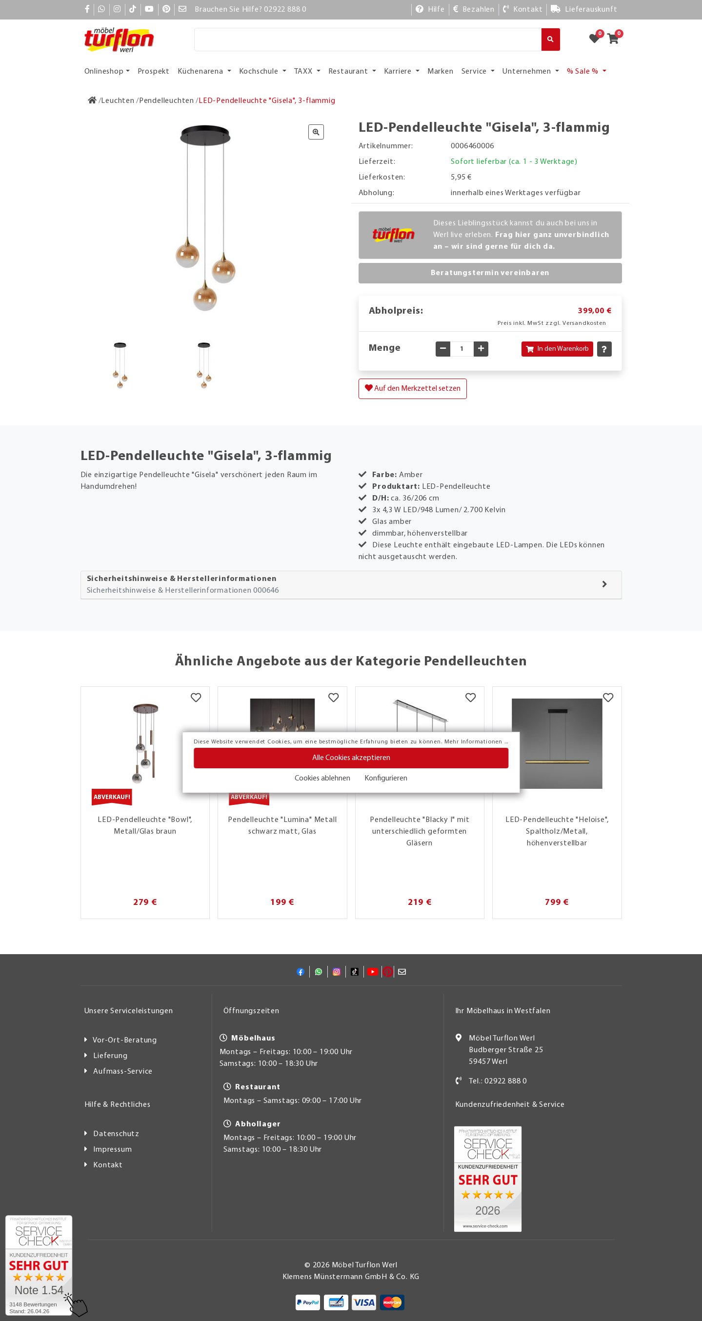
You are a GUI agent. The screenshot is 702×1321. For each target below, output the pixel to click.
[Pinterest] (167, 10)
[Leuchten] (117, 101)
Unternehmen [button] (527, 72)
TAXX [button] (304, 72)
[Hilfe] (430, 10)
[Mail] (183, 10)
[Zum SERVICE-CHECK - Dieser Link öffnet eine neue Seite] (39, 1265)
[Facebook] (87, 10)
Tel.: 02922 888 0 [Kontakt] (498, 1081)
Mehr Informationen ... (476, 742)
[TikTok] (132, 10)
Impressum (112, 1150)
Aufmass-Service (123, 1072)
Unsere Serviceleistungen (128, 1011)
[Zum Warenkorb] (615, 39)
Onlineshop (104, 72)
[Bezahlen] (474, 10)
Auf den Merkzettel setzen (413, 388)
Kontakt (108, 1165)
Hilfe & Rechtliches (117, 1105)
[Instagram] (117, 10)
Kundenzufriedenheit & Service (510, 1105)
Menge (385, 348)
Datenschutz (116, 1134)
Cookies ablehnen (322, 778)
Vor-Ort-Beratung (125, 1040)
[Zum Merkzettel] (597, 39)
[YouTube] (149, 10)
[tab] (351, 585)
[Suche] (368, 39)
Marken (440, 72)
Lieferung (110, 1056)
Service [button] (475, 72)
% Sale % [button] (584, 72)
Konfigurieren (385, 778)
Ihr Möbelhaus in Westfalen (503, 1011)
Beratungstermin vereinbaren (490, 273)
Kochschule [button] (260, 72)
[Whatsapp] (101, 10)
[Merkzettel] (195, 699)
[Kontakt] (522, 10)
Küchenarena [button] (201, 72)
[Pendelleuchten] (166, 101)
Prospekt (154, 72)
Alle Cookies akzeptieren (351, 758)
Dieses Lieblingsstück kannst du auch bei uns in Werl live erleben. (521, 235)
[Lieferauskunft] (584, 10)
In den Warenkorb (557, 349)
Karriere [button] (399, 72)
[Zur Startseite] (92, 101)
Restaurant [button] (349, 72)
